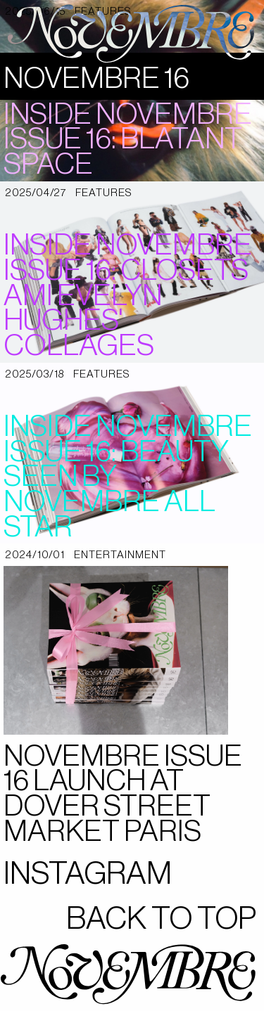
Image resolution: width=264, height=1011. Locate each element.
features (103, 193)
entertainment (120, 555)
